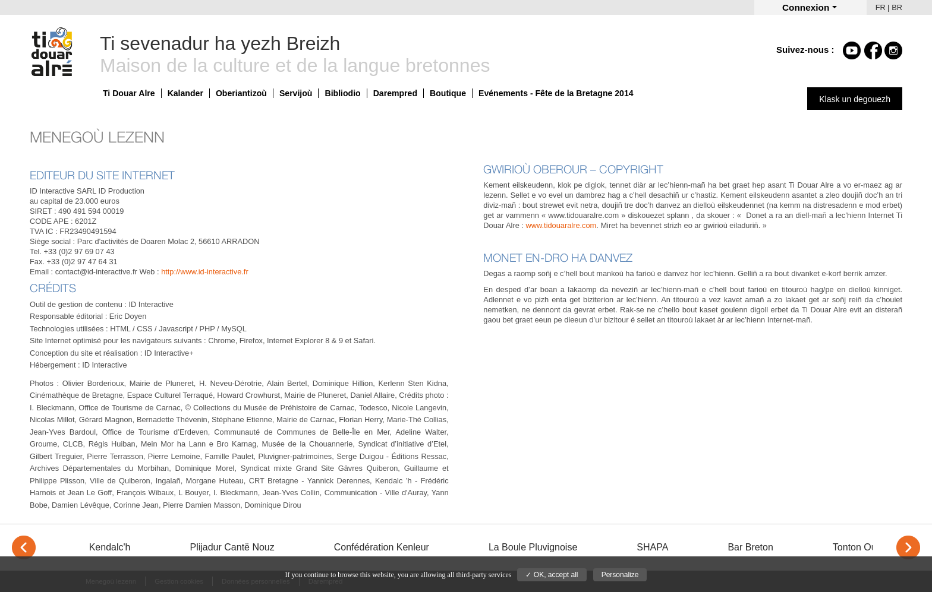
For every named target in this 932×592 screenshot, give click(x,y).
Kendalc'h (110, 547)
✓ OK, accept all (551, 575)
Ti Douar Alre (129, 93)
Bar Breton (750, 547)
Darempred (395, 93)
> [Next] (908, 547)
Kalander (185, 93)
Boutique (448, 93)
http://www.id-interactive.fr (204, 271)
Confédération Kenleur (381, 547)
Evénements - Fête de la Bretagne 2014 (556, 93)
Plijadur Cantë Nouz (232, 547)
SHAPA (652, 547)
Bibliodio (342, 93)
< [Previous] (24, 547)
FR (881, 7)
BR (897, 7)
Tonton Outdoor (865, 547)
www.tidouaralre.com (561, 225)
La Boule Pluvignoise (533, 547)
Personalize (620, 575)
